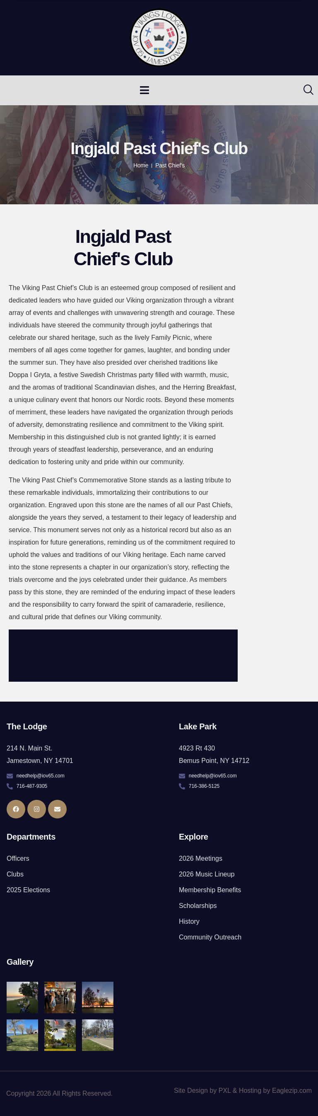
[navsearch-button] (303, 90)
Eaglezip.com (292, 1090)
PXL (225, 1090)
